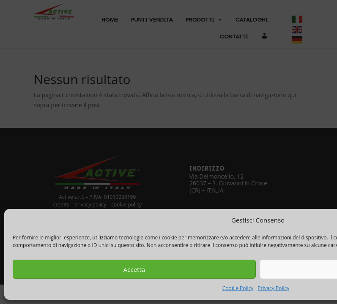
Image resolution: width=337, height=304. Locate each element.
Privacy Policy (273, 288)
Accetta (134, 269)
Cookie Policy (237, 288)
